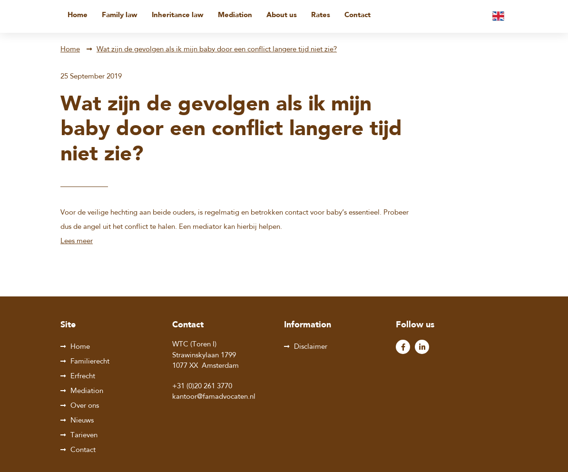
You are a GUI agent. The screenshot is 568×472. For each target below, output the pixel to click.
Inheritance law (178, 15)
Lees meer (76, 241)
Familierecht (89, 361)
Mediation (235, 15)
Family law (119, 15)
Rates (320, 15)
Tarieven (84, 435)
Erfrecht (82, 376)
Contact (357, 15)
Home (78, 15)
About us (281, 15)
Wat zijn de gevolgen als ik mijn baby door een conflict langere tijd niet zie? (217, 49)
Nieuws (82, 420)
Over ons (84, 406)
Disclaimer (310, 347)
